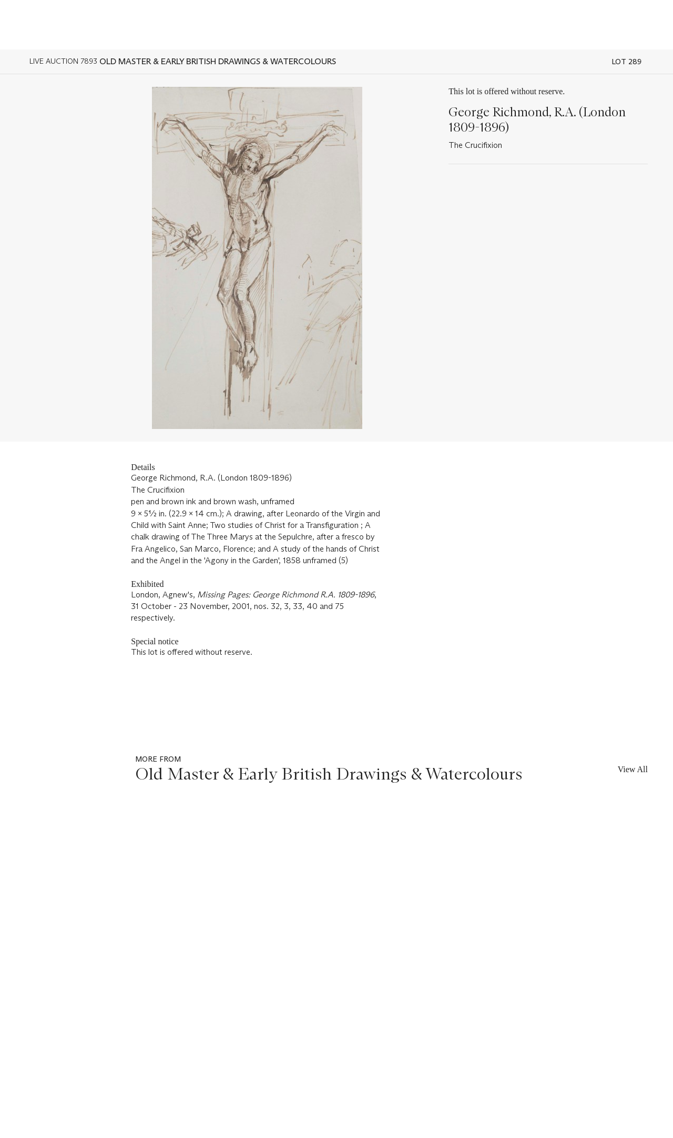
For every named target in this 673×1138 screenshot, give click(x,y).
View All (633, 769)
